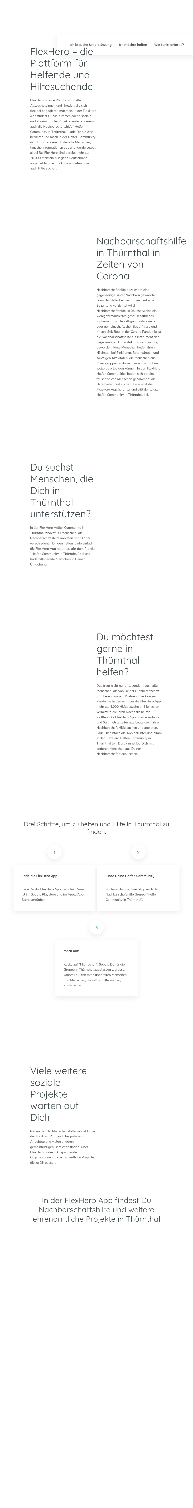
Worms (163, 1401)
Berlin (99, 1391)
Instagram (24, 1399)
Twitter (15, 1399)
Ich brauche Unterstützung (90, 44)
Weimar (164, 1396)
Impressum (152, 1495)
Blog (76, 1495)
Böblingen (165, 1391)
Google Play (50, 184)
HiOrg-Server (105, 1433)
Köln (119, 1396)
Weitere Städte (106, 1412)
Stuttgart (144, 1401)
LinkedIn (33, 1399)
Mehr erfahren (64, 1423)
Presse (136, 1495)
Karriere (121, 1495)
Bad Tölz (101, 1396)
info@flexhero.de (32, 1386)
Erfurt (120, 1391)
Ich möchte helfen (132, 44)
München (144, 1396)
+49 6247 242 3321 (35, 1381)
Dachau (100, 1401)
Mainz (120, 1401)
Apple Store (50, 198)
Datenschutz (172, 1495)
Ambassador (104, 1495)
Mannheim (145, 1391)
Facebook (42, 1399)
